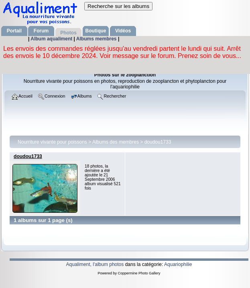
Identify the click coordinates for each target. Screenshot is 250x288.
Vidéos (123, 31)
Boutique (95, 31)
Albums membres (97, 39)
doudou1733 (157, 142)
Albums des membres (115, 142)
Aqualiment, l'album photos (95, 264)
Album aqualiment (51, 39)
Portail (14, 31)
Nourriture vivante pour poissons (52, 142)
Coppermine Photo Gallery (139, 273)
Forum (41, 31)
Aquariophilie (178, 264)
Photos (68, 33)
